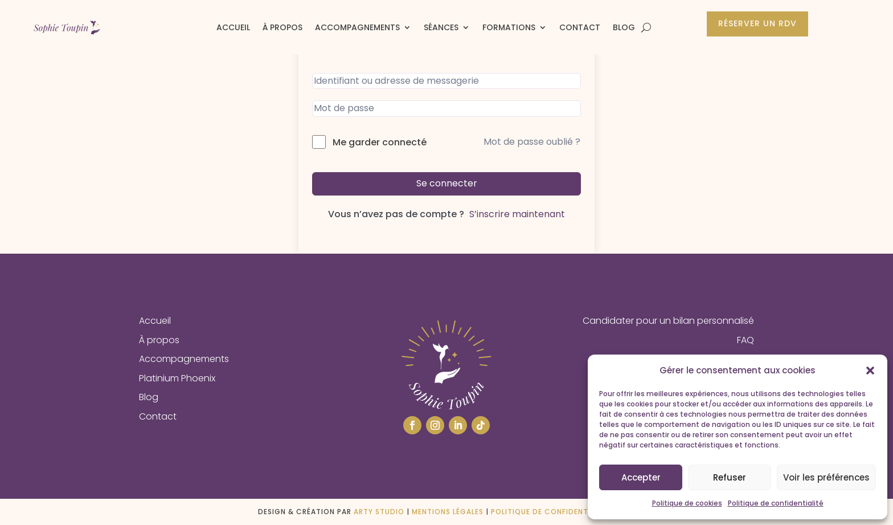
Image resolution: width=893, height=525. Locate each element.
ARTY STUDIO (379, 511)
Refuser (729, 477)
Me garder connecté (380, 142)
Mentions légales (448, 511)
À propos (282, 27)
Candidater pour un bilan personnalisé (668, 320)
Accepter (641, 477)
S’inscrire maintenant (517, 214)
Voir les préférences (826, 477)
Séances (441, 27)
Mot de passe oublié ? (532, 141)
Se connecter (446, 183)
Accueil (233, 27)
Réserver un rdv (757, 23)
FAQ (745, 340)
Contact (579, 27)
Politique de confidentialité (776, 503)
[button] (870, 370)
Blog (624, 27)
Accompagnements (357, 27)
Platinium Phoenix (177, 378)
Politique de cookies (687, 503)
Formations (508, 27)
